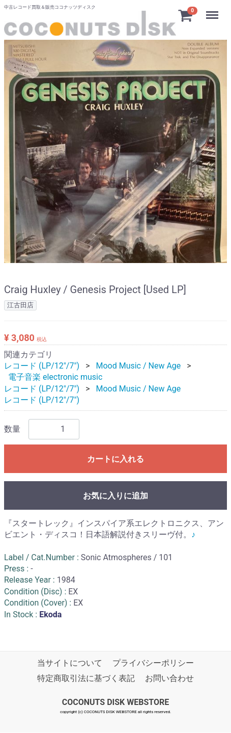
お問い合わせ (169, 679)
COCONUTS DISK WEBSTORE (115, 702)
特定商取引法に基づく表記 (86, 679)
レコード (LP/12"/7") (41, 366)
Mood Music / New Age (138, 366)
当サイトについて (69, 663)
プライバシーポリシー (153, 663)
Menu (213, 10)
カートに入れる (115, 459)
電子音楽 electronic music (55, 377)
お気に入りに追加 (115, 496)
